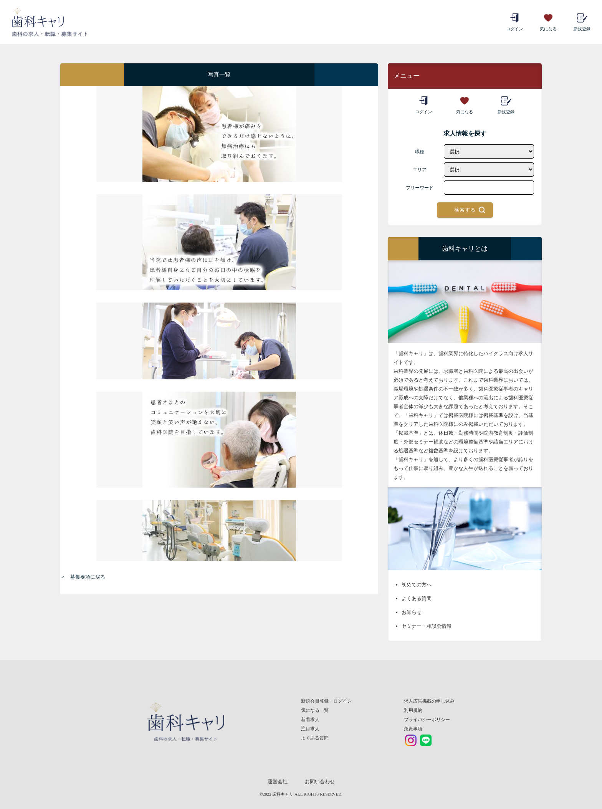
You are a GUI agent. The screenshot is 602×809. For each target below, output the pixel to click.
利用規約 (413, 710)
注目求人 (310, 728)
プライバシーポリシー (427, 719)
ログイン (514, 21)
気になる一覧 (315, 710)
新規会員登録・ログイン (326, 701)
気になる (548, 21)
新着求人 (310, 719)
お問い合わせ (320, 781)
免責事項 (413, 728)
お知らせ (412, 612)
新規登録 (582, 21)
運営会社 (278, 781)
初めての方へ (417, 584)
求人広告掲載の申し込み (429, 701)
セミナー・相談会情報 (427, 626)
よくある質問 (417, 598)
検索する (465, 210)
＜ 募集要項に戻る (82, 577)
